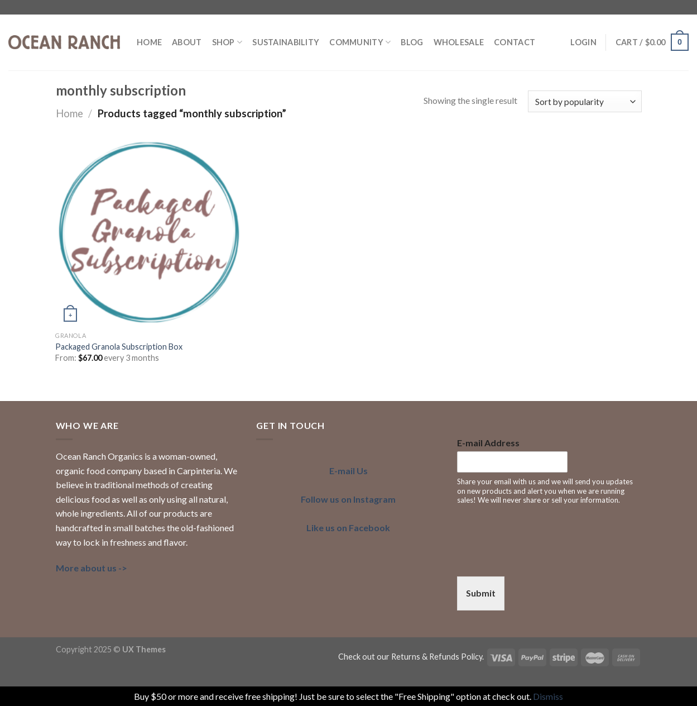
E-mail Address (488, 442)
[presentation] (542, 558)
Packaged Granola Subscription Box (118, 346)
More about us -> (91, 567)
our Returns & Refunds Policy (429, 656)
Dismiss (548, 696)
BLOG (412, 42)
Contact (514, 42)
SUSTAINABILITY (285, 42)
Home (69, 113)
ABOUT (186, 42)
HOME (149, 42)
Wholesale (459, 42)
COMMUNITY (360, 42)
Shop (227, 42)
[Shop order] (584, 101)
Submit (481, 593)
